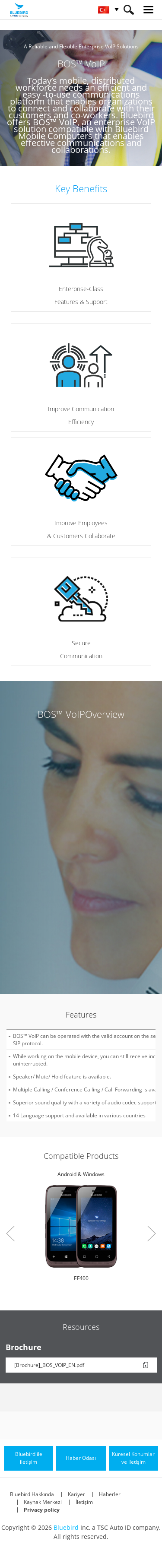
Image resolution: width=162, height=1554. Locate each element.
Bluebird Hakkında (32, 1494)
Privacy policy (42, 1509)
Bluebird (66, 1527)
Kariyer (76, 1494)
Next (151, 1233)
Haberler (110, 1494)
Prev (10, 1233)
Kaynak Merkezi (43, 1502)
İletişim (84, 1502)
